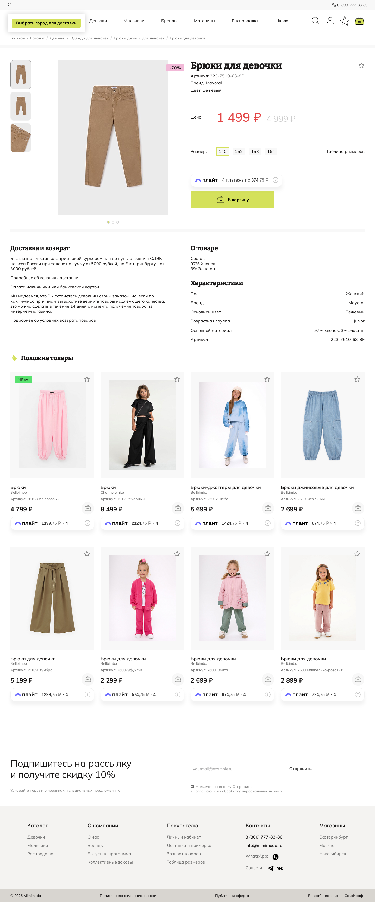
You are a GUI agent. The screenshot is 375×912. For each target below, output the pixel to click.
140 (223, 161)
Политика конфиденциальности (128, 905)
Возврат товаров (184, 863)
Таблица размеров (345, 161)
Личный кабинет (184, 847)
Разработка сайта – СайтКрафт (336, 905)
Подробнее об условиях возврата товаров (53, 330)
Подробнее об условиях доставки (44, 287)
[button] (108, 232)
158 (255, 161)
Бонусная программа (109, 863)
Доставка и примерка (189, 855)
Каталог (37, 48)
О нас (93, 847)
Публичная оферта (232, 905)
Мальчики (134, 25)
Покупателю (182, 835)
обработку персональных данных (252, 801)
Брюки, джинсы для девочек (139, 48)
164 (271, 161)
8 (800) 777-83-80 (349, 5)
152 (239, 161)
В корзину (232, 210)
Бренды (169, 25)
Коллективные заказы (110, 872)
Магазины (204, 25)
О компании (103, 835)
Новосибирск (332, 863)
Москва (327, 855)
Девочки (98, 25)
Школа (281, 25)
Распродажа (245, 25)
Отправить (300, 779)
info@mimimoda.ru (264, 855)
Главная (17, 48)
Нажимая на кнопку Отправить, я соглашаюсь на (236, 799)
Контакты (258, 835)
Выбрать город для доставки (46, 23)
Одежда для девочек (89, 48)
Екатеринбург (333, 847)
